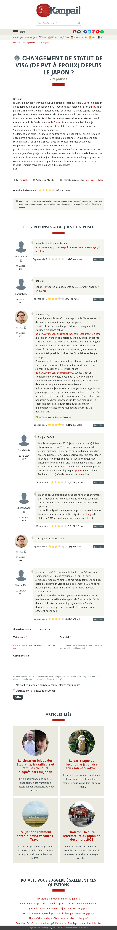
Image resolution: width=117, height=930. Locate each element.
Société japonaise (29, 42)
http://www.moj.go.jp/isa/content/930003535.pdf (61, 372)
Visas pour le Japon (94, 179)
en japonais (41, 345)
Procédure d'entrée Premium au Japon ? (58, 898)
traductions (59, 345)
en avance (40, 290)
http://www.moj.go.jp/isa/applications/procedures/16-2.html (67, 333)
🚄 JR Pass (64, 37)
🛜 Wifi (92, 37)
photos (79, 470)
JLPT (75, 376)
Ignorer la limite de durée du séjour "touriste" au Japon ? (58, 908)
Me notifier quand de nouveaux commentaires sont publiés (48, 684)
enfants (62, 595)
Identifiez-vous (35, 645)
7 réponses (58, 79)
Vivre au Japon (44, 42)
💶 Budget (18, 37)
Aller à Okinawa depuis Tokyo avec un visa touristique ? (58, 918)
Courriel (65, 637)
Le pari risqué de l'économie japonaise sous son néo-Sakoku (82, 764)
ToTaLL (19, 327)
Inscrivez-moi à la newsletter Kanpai (35, 690)
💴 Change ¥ (31, 37)
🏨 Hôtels (52, 37)
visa (48, 122)
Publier (18, 697)
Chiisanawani (21, 256)
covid (95, 106)
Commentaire (22, 655)
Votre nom (20, 637)
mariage (53, 365)
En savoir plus (83, 928)
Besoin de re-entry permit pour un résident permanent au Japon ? (58, 913)
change (89, 514)
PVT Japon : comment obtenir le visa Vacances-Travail (35, 836)
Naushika (24, 179)
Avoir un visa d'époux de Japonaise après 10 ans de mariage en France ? (58, 903)
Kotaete (16, 42)
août (58, 122)
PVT (53, 106)
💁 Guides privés (79, 37)
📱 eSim (101, 37)
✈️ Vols (42, 37)
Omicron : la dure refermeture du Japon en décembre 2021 (81, 836)
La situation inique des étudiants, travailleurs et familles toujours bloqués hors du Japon (35, 766)
